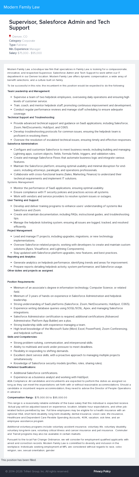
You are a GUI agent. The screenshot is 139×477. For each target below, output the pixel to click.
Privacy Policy (102, 471)
